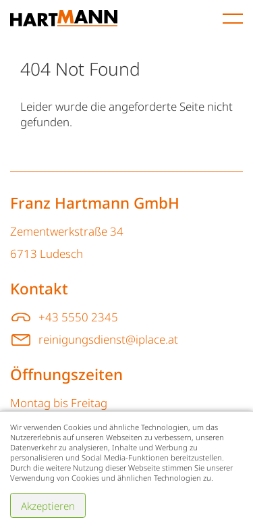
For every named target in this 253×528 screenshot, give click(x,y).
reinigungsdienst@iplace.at (108, 339)
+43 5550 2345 (78, 317)
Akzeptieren (48, 505)
